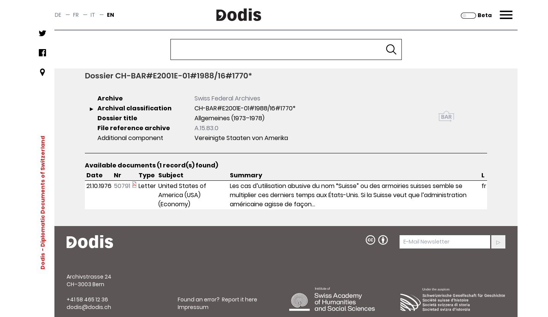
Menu (505, 10)
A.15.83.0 (206, 128)
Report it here (239, 299)
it (93, 15)
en (110, 15)
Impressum (193, 307)
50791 (122, 186)
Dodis (42, 261)
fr (76, 15)
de (58, 15)
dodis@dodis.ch (89, 307)
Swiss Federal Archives (227, 98)
